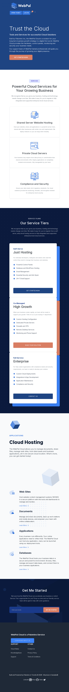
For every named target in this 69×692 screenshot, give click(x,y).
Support (13, 657)
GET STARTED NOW (33, 290)
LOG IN (26, 13)
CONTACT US (33, 396)
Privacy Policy (32, 653)
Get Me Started (51, 610)
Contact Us (31, 649)
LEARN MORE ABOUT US (22, 640)
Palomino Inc (20, 39)
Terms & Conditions (34, 657)
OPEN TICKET (16, 13)
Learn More (24, 506)
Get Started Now (21, 57)
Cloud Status (15, 649)
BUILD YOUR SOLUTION (33, 345)
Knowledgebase (16, 653)
